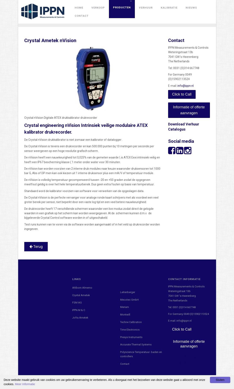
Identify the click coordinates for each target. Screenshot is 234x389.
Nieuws (191, 7)
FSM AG (77, 302)
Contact (82, 15)
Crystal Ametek (81, 295)
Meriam (124, 307)
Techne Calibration (131, 322)
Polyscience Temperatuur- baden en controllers (141, 354)
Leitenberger (127, 292)
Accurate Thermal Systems (136, 344)
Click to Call (182, 94)
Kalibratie (169, 7)
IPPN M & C (78, 310)
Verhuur (146, 7)
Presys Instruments (131, 337)
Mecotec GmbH (129, 299)
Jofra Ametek (80, 317)
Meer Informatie (25, 384)
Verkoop (98, 7)
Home (79, 7)
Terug (36, 246)
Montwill (125, 314)
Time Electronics (130, 329)
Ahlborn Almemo (82, 287)
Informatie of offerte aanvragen (189, 110)
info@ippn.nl (185, 85)
